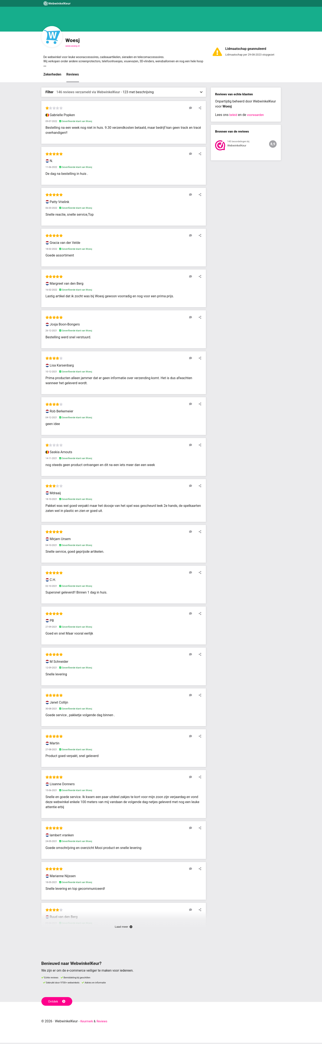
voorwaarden (257, 116)
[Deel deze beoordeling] (199, 109)
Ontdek (58, 1002)
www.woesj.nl (73, 46)
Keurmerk (87, 1022)
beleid (233, 116)
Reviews (72, 76)
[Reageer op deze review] (193, 109)
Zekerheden (52, 76)
